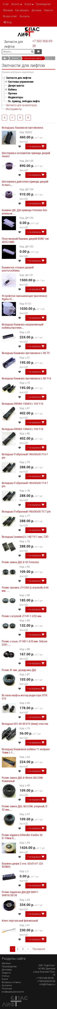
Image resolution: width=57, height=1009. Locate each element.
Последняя (39, 949)
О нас (6, 4)
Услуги (27, 4)
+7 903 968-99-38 (42, 43)
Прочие (12, 93)
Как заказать (22, 10)
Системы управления (20, 81)
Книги (5, 979)
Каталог (15, 4)
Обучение (8, 10)
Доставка (36, 10)
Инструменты (14, 109)
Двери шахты (16, 85)
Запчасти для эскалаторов (21, 105)
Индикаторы (15, 97)
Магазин (6, 963)
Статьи (5, 976)
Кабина (12, 89)
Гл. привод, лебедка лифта (24, 101)
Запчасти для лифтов (32, 58)
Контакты (25, 16)
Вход (7, 22)
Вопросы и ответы (11, 982)
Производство (43, 4)
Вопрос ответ (10, 16)
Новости (48, 10)
